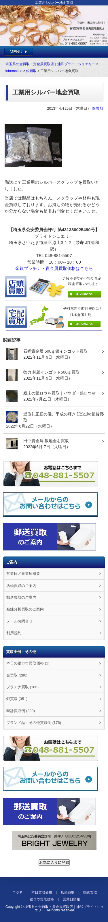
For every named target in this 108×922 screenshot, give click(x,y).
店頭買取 (68, 892)
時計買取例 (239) (20, 711)
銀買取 (31, 71)
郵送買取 (90, 892)
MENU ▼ (19, 51)
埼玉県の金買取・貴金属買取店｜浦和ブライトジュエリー (50, 64)
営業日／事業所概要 (23, 573)
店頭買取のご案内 (21, 585)
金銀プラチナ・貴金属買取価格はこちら (54, 268)
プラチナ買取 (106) (22, 687)
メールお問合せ (19, 621)
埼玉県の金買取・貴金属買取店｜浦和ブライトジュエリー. (64, 908)
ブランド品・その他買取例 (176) (33, 722)
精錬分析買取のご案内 (25, 609)
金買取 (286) (16, 675)
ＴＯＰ (17, 892)
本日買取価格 (41, 892)
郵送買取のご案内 (21, 597)
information (13, 71)
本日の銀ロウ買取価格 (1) (27, 663)
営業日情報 (71, 899)
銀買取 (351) (16, 699)
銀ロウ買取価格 (42, 899)
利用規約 (13, 633)
